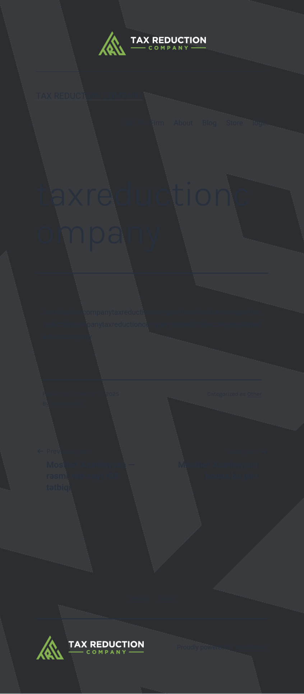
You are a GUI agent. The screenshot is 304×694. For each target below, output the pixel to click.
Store (234, 123)
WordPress (250, 647)
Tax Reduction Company (89, 96)
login (260, 123)
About (183, 123)
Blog (209, 123)
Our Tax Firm (144, 123)
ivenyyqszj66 (67, 403)
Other (254, 393)
